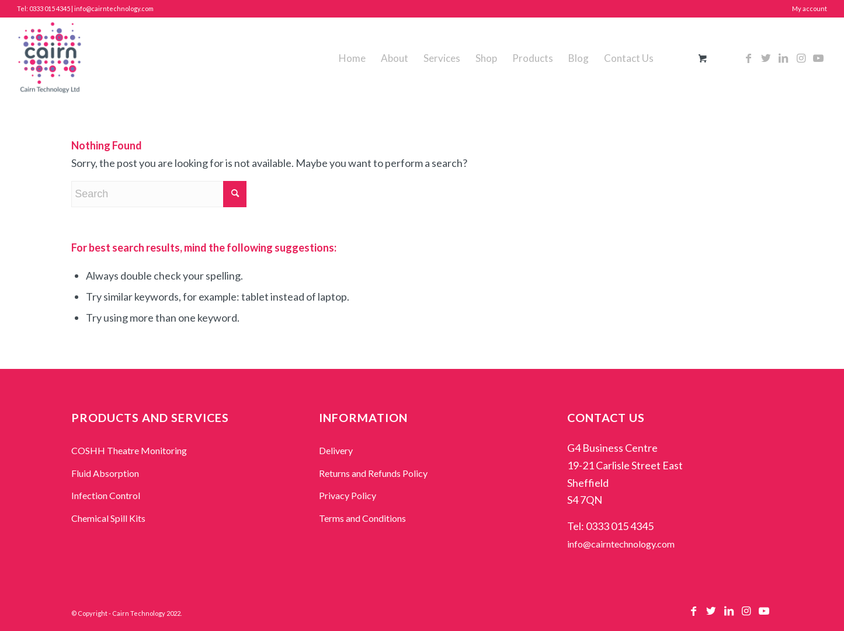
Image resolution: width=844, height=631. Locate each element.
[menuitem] (352, 58)
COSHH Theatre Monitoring (129, 450)
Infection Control (105, 495)
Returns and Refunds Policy (373, 473)
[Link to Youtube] (818, 58)
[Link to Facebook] (748, 58)
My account (809, 8)
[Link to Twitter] (765, 58)
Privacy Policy (347, 495)
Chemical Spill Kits (108, 518)
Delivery (336, 450)
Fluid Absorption (105, 473)
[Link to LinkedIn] (783, 58)
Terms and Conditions (362, 518)
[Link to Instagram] (801, 58)
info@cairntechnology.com (621, 543)
